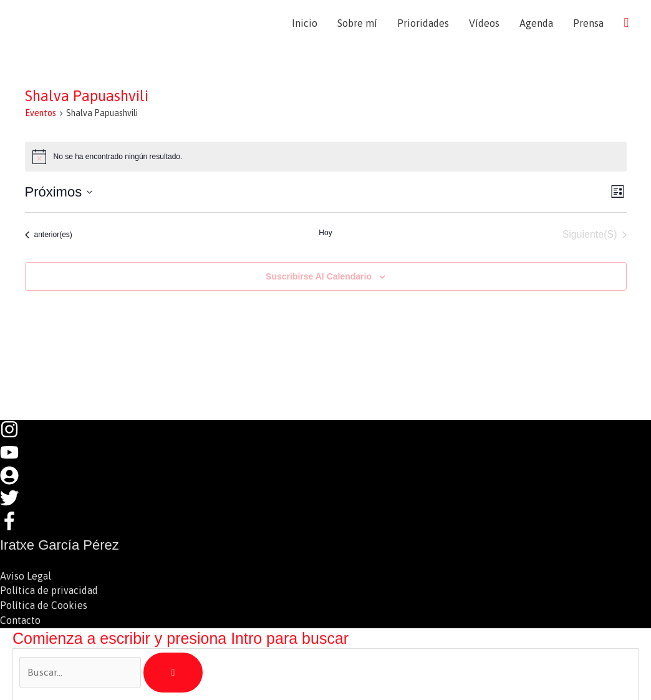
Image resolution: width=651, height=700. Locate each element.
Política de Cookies (43, 604)
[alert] (326, 157)
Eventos (40, 114)
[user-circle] (15, 480)
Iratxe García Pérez (106, 23)
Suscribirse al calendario (319, 276)
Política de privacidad (49, 589)
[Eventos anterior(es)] (48, 235)
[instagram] (15, 435)
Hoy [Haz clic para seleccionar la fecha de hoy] (325, 233)
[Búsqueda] (173, 671)
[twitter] (15, 502)
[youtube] (15, 458)
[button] (626, 23)
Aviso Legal (25, 574)
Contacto (20, 619)
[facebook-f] (12, 525)
